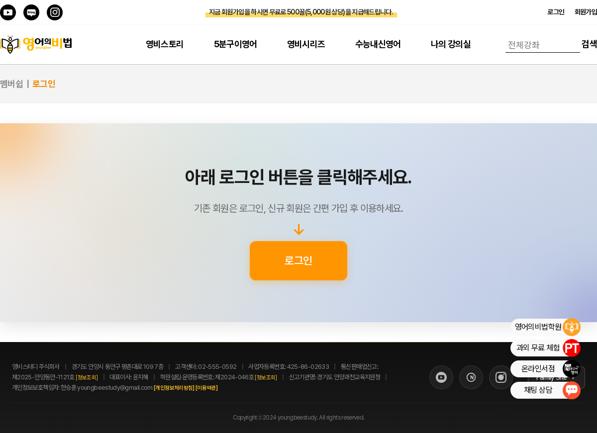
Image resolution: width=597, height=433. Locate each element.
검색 (589, 44)
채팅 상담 (552, 390)
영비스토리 (165, 44)
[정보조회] (87, 377)
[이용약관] (217, 388)
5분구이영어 (235, 44)
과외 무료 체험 (548, 348)
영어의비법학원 (547, 327)
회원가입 (586, 12)
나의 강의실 (451, 44)
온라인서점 (550, 368)
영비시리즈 (306, 44)
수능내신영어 (378, 44)
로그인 (555, 12)
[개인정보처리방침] (185, 388)
